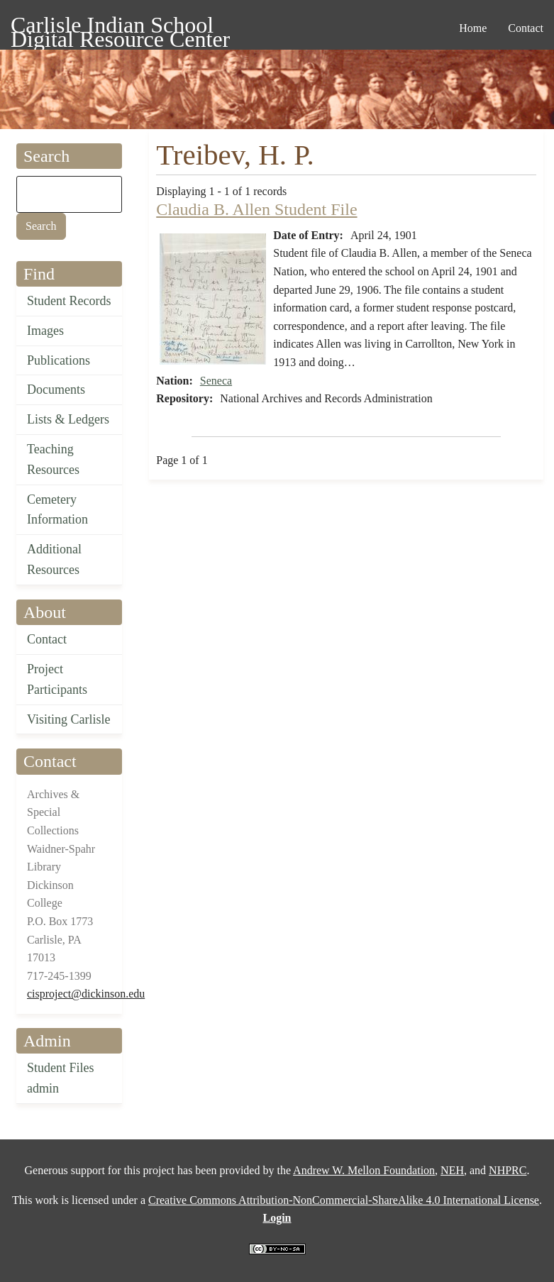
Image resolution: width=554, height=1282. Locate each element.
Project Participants (57, 679)
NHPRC (507, 1170)
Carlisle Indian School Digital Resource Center (120, 27)
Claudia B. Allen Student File (256, 209)
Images (45, 331)
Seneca (216, 381)
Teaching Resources (53, 459)
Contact (47, 639)
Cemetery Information (57, 509)
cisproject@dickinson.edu (86, 994)
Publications (58, 360)
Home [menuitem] (473, 28)
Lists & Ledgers (68, 419)
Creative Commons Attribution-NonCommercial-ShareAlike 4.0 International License (343, 1200)
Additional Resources (54, 559)
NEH (452, 1170)
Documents (56, 389)
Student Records (69, 301)
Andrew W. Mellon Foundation (364, 1170)
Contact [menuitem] (525, 28)
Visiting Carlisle (68, 719)
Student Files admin (60, 1078)
